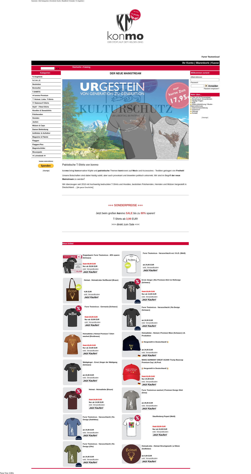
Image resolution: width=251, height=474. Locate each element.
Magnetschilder (38, 148)
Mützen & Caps (38, 126)
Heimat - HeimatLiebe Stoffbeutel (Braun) (101, 280)
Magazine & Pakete (40, 137)
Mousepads (37, 152)
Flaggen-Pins (37, 144)
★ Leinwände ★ (39, 156)
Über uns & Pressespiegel (201, 97)
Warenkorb (202, 62)
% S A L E (36, 80)
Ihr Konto (188, 62)
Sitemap (195, 111)
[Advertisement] (46, 220)
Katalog (86, 67)
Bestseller (36, 88)
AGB (193, 102)
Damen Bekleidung (40, 129)
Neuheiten (36, 84)
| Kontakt (72, 1)
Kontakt (195, 113)
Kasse (215, 62)
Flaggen (35, 141)
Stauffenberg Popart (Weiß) (164, 416)
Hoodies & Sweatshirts (41, 110)
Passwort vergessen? (211, 89)
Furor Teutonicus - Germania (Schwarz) (101, 307)
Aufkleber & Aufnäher (41, 133)
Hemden (35, 118)
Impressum (196, 109)
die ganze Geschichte (85, 187)
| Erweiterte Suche (55, 1)
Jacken (35, 122)
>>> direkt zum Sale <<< (125, 224)
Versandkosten (92, 269)
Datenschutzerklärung (200, 108)
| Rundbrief (64, 1)
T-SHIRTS (36, 92)
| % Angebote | (79, 1)
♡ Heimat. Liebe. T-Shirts (42, 99)
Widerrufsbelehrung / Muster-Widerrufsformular (201, 105)
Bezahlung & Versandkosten (202, 99)
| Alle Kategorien (43, 1)
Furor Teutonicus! (211, 56)
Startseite (34, 1)
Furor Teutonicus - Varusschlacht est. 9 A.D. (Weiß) (164, 253)
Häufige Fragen (197, 101)
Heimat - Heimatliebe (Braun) (101, 389)
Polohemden (37, 114)
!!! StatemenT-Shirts (40, 103)
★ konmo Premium (40, 95)
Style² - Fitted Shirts (40, 107)
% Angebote (37, 77)
